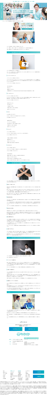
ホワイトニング (20, 377)
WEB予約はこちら (16, 329)
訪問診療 (27, 379)
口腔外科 (27, 373)
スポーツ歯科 (28, 374)
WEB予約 (39, 372)
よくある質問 (12, 378)
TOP (3, 370)
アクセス (28, 1)
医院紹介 (16, 1)
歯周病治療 (19, 374)
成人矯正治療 (20, 378)
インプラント (28, 370)
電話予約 (39, 376)
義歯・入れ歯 (28, 375)
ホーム (3, 21)
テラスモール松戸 (29, 342)
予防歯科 (19, 372)
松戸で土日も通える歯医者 (13, 376)
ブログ (30, 1)
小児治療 (27, 378)
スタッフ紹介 (23, 1)
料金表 (26, 1)
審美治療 (19, 375)
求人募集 (33, 1)
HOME (13, 1)
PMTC (26, 372)
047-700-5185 (15, 343)
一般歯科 (19, 373)
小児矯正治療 (20, 379)
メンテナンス (28, 377)
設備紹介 (11, 374)
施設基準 (11, 379)
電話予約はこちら (31, 329)
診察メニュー (19, 1)
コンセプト (12, 372)
